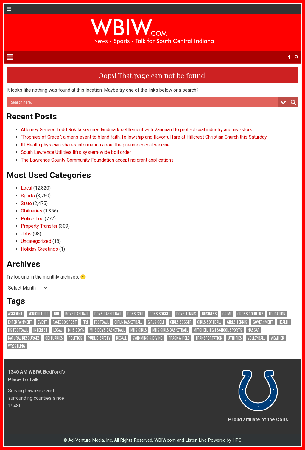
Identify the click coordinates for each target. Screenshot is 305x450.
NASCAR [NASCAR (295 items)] (254, 330)
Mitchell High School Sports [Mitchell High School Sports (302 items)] (218, 330)
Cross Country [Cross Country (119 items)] (250, 314)
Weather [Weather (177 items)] (277, 338)
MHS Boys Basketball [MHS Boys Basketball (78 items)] (107, 330)
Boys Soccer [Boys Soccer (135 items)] (160, 314)
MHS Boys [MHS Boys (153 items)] (76, 330)
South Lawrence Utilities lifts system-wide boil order (76, 152)
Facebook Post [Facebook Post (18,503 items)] (65, 322)
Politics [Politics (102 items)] (75, 338)
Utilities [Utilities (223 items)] (235, 338)
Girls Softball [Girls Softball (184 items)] (209, 322)
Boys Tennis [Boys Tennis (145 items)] (186, 314)
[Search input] (144, 102)
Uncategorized (36, 241)
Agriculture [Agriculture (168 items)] (38, 314)
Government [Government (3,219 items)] (263, 322)
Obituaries (31, 211)
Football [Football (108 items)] (101, 322)
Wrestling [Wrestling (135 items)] (16, 346)
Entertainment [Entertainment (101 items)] (20, 322)
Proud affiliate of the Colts (258, 419)
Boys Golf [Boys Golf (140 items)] (135, 314)
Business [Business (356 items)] (209, 314)
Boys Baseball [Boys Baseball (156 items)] (77, 314)
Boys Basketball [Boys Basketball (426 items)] (108, 314)
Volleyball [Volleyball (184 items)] (256, 338)
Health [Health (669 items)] (284, 322)
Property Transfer (39, 226)
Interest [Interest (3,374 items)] (40, 330)
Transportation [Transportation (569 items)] (208, 338)
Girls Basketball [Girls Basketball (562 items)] (128, 322)
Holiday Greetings (39, 249)
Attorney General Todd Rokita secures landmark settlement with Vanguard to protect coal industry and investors (137, 129)
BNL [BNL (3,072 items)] (57, 314)
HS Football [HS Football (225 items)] (18, 330)
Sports (28, 196)
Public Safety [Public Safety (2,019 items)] (99, 338)
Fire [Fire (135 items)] (85, 322)
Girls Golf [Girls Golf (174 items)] (156, 322)
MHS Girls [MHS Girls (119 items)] (138, 330)
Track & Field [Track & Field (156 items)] (179, 338)
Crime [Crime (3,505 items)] (227, 314)
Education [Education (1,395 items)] (277, 314)
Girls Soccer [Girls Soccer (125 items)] (181, 322)
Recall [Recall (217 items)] (121, 338)
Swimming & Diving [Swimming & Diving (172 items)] (147, 338)
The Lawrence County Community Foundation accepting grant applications (97, 160)
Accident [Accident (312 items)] (15, 314)
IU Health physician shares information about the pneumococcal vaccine (95, 145)
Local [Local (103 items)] (57, 330)
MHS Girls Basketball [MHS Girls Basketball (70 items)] (170, 330)
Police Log (32, 218)
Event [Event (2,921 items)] (42, 322)
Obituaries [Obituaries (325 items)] (54, 338)
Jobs (26, 234)
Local (26, 188)
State (26, 203)
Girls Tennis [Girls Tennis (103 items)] (237, 322)
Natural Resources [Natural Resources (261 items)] (24, 338)
